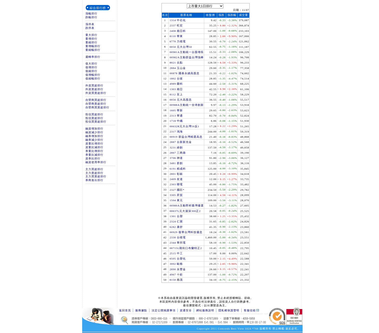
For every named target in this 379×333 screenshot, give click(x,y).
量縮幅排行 (92, 50)
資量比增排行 (94, 143)
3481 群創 (176, 163)
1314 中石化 (178, 20)
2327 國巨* (177, 190)
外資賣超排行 (94, 89)
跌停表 (89, 28)
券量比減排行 (94, 154)
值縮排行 (91, 71)
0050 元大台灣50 (181, 47)
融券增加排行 (94, 136)
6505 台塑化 (178, 258)
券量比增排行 (94, 151)
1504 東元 (176, 200)
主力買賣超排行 (95, 176)
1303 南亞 (176, 89)
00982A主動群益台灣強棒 (186, 57)
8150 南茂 (176, 279)
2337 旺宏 (176, 25)
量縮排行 (91, 42)
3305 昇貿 (176, 195)
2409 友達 (176, 179)
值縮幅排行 (92, 78)
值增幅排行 (92, 74)
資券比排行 (92, 158)
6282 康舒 (176, 227)
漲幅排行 (91, 13)
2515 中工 (176, 253)
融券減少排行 (94, 139)
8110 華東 (176, 36)
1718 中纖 (176, 121)
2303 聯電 (176, 184)
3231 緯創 (176, 147)
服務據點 (141, 310)
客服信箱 (251, 310)
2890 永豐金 (178, 269)
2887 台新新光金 (181, 142)
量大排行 (91, 35)
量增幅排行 (92, 46)
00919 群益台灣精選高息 (186, 136)
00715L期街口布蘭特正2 (186, 248)
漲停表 (89, 24)
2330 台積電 (178, 237)
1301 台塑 (176, 216)
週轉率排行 (92, 57)
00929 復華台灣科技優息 (186, 232)
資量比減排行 (94, 147)
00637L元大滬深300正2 (185, 211)
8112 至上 (176, 94)
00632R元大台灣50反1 (184, 126)
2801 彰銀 (176, 174)
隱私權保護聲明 (228, 310)
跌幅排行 (91, 17)
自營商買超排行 (95, 100)
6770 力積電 (178, 41)
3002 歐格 (176, 264)
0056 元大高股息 (181, 99)
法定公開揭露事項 (164, 310)
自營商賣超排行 (95, 103)
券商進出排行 (94, 180)
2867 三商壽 (178, 152)
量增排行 (91, 38)
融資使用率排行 (95, 162)
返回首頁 (125, 310)
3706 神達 (176, 158)
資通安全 (186, 310)
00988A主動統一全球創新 (186, 105)
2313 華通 (176, 115)
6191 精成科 (178, 168)
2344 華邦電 (178, 242)
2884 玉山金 (178, 68)
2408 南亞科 (178, 31)
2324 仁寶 (176, 221)
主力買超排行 (94, 169)
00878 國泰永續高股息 (184, 73)
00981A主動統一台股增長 (186, 52)
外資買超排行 (94, 85)
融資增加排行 (94, 128)
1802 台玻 (176, 78)
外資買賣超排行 (95, 93)
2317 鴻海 (176, 131)
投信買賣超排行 (95, 121)
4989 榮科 (176, 83)
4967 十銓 (176, 274)
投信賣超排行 (94, 118)
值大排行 (91, 63)
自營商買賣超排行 (97, 107)
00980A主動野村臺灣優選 (186, 205)
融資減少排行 (94, 132)
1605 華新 (176, 110)
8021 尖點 (176, 62)
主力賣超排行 (94, 173)
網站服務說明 (205, 310)
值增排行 (91, 67)
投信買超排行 (94, 114)
